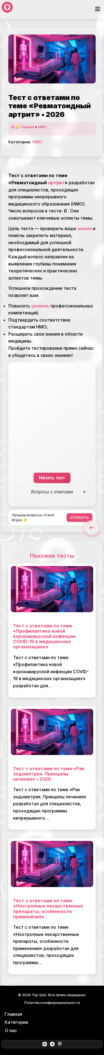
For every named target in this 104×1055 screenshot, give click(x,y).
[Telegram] (52, 1044)
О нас (11, 1030)
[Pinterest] (60, 1044)
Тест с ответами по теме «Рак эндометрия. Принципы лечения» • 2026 (48, 774)
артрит (56, 182)
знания (84, 228)
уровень (40, 306)
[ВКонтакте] (44, 1044)
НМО (42, 127)
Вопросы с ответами (52, 492)
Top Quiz (39, 995)
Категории (16, 1022)
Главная (27, 127)
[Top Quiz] (7, 9)
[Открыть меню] (97, 9)
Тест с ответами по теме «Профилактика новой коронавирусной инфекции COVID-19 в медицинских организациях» (44, 636)
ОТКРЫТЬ (79, 517)
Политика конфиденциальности (52, 1003)
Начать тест (52, 477)
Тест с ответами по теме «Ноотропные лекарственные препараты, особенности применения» (48, 908)
